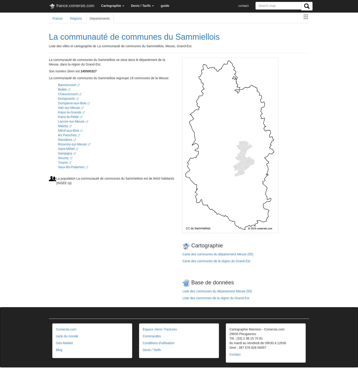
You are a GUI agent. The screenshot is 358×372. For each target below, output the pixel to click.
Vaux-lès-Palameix (73, 167)
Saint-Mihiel (68, 149)
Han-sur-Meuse (71, 108)
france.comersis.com (71, 6)
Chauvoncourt (70, 94)
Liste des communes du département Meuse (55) (217, 291)
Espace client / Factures (160, 329)
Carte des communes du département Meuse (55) (217, 254)
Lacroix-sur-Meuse (73, 121)
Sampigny (67, 153)
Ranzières (67, 139)
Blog (59, 350)
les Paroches (69, 135)
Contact (234, 354)
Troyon (64, 162)
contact (243, 6)
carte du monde (67, 336)
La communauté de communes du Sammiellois (134, 37)
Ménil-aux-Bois (70, 130)
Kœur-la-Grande (71, 112)
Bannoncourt (69, 85)
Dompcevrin (68, 98)
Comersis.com (66, 329)
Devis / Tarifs (152, 350)
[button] (113, 5)
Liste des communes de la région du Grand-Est (215, 298)
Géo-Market (64, 343)
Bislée (64, 89)
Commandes (152, 336)
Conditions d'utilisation (158, 343)
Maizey (65, 126)
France (58, 18)
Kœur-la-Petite (70, 117)
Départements (100, 18)
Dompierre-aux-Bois (74, 103)
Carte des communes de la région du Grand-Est (216, 261)
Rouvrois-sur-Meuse (74, 144)
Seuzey (65, 158)
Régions (76, 18)
